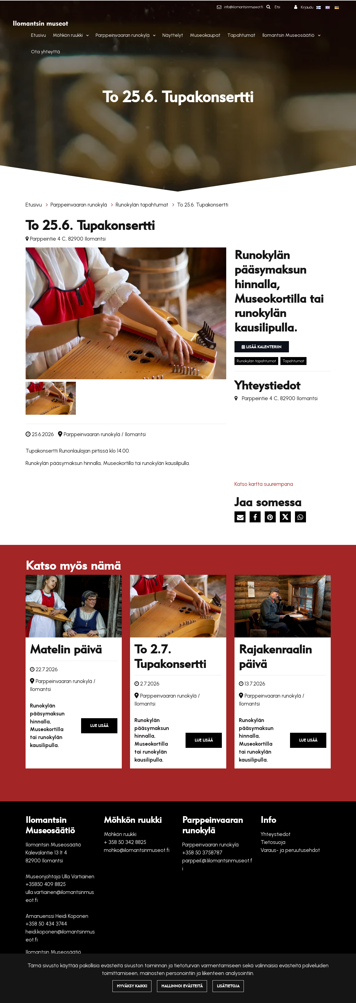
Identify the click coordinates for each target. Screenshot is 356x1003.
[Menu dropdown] (86, 35)
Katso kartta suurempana (263, 484)
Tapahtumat (241, 35)
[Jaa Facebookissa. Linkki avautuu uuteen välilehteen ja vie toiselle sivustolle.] (257, 518)
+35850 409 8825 (46, 884)
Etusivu (38, 35)
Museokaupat (205, 35)
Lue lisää (99, 725)
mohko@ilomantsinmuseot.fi (136, 850)
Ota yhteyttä (45, 51)
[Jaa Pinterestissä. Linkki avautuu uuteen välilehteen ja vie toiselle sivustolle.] (272, 518)
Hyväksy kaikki (132, 986)
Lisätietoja (228, 986)
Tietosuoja (273, 842)
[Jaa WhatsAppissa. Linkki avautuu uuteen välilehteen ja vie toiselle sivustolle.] (302, 518)
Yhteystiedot (276, 834)
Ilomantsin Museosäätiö (289, 35)
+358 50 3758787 (202, 852)
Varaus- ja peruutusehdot (290, 850)
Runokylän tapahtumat (143, 205)
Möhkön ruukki (68, 35)
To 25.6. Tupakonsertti (202, 205)
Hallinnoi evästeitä (182, 986)
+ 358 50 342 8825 (125, 842)
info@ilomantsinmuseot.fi (243, 7)
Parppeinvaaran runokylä (123, 35)
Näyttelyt (172, 35)
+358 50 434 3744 (46, 924)
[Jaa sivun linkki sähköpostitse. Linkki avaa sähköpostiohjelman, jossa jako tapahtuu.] (242, 518)
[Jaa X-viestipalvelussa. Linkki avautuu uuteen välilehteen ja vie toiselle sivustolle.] (287, 518)
